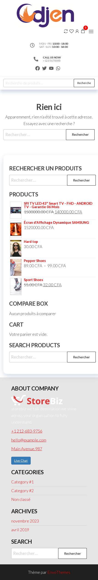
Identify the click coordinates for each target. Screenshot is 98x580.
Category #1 (22, 481)
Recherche (84, 82)
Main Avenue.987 (26, 448)
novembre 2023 (25, 520)
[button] (91, 31)
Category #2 (22, 490)
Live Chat (21, 460)
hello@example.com (28, 439)
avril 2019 (20, 529)
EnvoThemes (58, 572)
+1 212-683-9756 (26, 431)
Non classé (20, 499)
